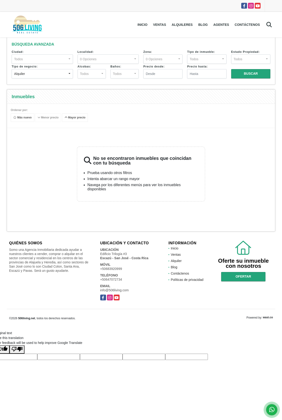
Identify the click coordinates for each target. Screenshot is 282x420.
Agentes (221, 25)
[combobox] (42, 59)
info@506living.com (114, 290)
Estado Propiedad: (245, 52)
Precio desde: (154, 66)
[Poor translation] (17, 349)
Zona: (147, 52)
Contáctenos (247, 25)
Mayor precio (75, 117)
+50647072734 (111, 279)
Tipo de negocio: (25, 66)
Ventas (159, 25)
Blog (203, 25)
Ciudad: (18, 52)
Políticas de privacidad (187, 280)
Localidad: (86, 52)
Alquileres (182, 25)
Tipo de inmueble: (201, 52)
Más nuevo (22, 117)
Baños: (115, 66)
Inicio (143, 25)
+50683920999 (111, 269)
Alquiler (176, 261)
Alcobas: (84, 66)
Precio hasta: (197, 66)
